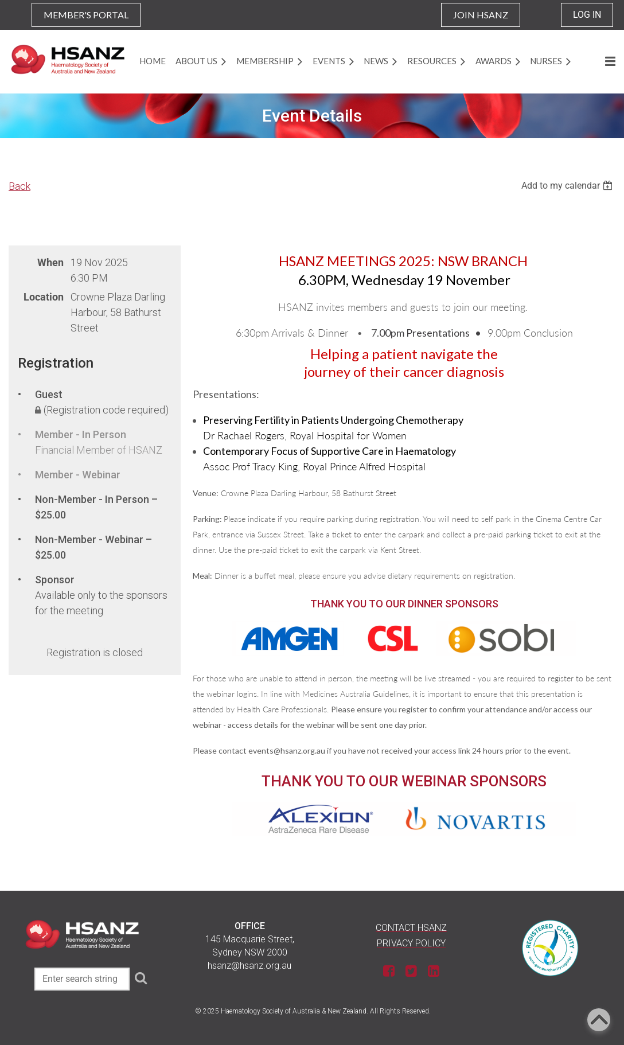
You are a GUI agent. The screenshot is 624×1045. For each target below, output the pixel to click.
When (50, 262)
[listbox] (568, 185)
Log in (587, 14)
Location (44, 297)
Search (140, 978)
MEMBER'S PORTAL (86, 14)
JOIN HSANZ (480, 14)
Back (19, 186)
